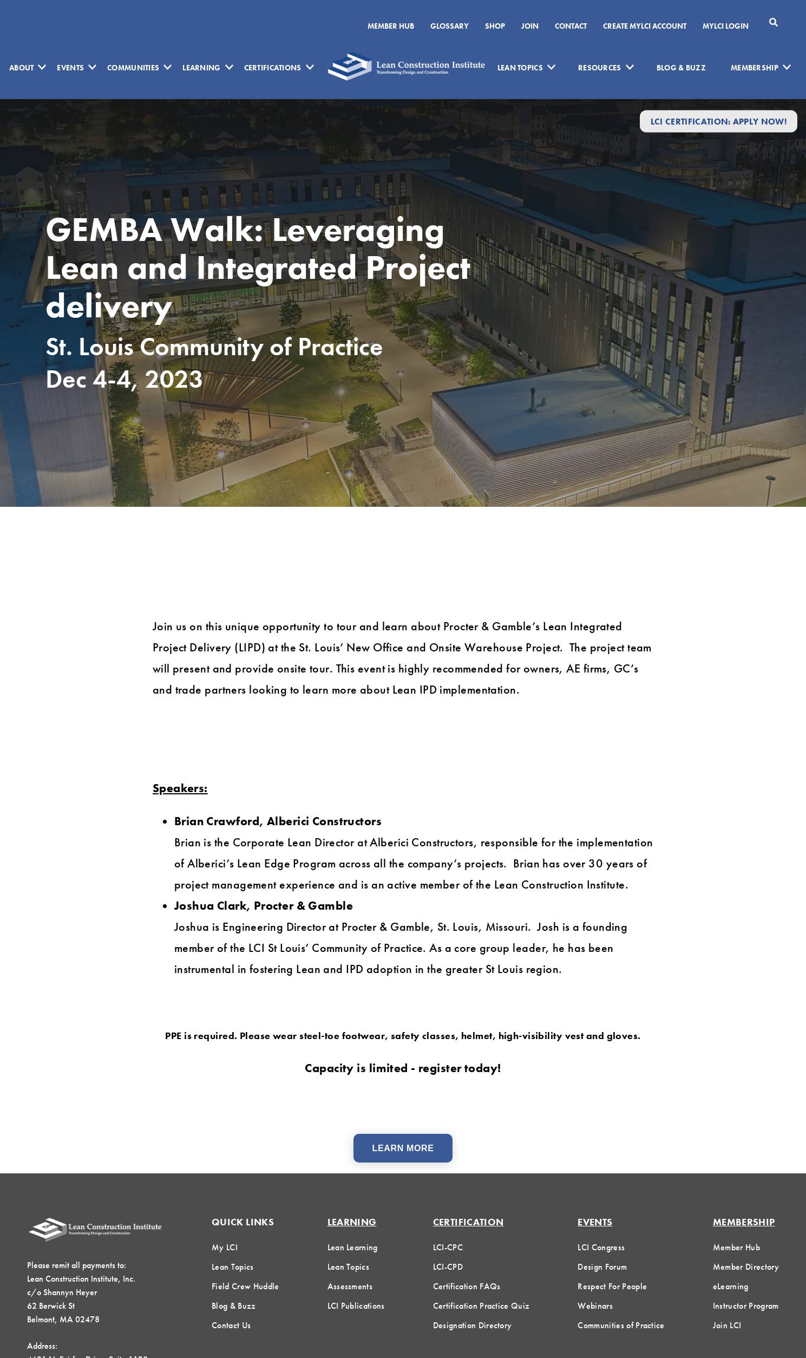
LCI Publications (356, 1305)
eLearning (731, 1286)
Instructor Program (746, 1305)
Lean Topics (520, 68)
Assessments (350, 1286)
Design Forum (602, 1266)
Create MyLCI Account (644, 26)
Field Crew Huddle (245, 1286)
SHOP (495, 26)
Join (530, 26)
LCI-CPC (448, 1247)
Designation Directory (472, 1325)
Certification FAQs (467, 1286)
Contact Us (231, 1325)
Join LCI (727, 1325)
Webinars (595, 1305)
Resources (599, 68)
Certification (468, 1222)
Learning (201, 68)
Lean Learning (352, 1247)
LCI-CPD (448, 1266)
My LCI (225, 1247)
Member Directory (746, 1266)
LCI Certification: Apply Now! (719, 121)
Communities (133, 68)
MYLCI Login (726, 26)
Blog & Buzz (681, 68)
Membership (754, 68)
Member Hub (391, 26)
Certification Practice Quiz (481, 1305)
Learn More (403, 1148)
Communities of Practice (621, 1325)
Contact (571, 26)
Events (70, 68)
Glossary (449, 26)
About (21, 68)
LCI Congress (601, 1247)
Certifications (273, 68)
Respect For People (612, 1286)
